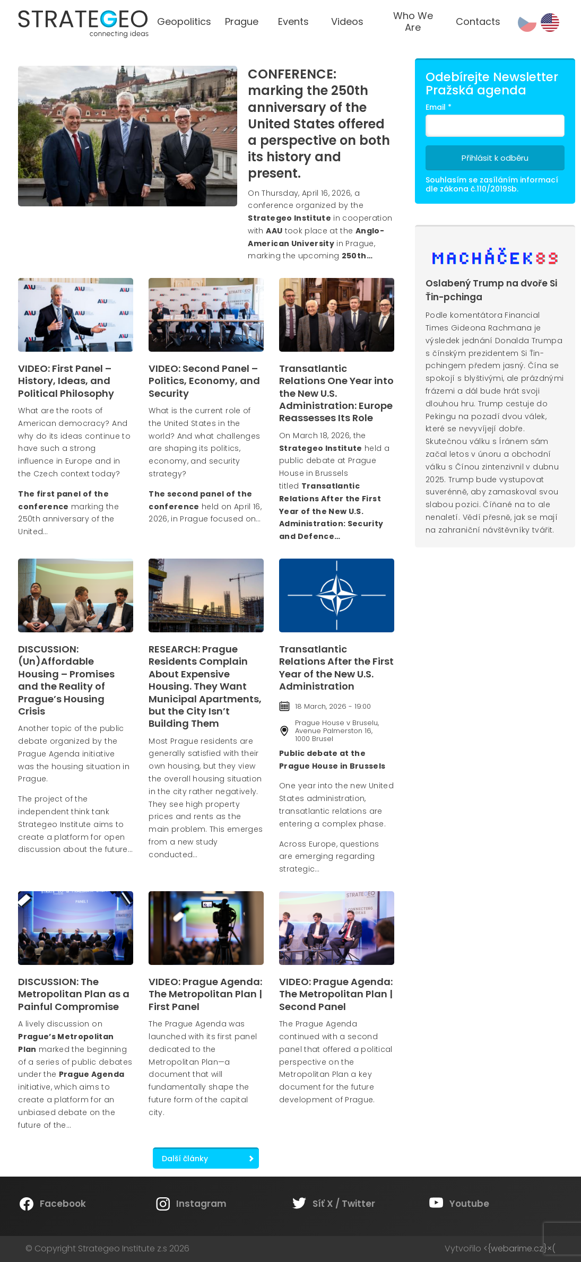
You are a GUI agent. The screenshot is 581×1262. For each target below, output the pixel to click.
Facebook (63, 1203)
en (550, 22)
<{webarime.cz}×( (519, 1248)
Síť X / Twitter (344, 1203)
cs (527, 22)
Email (439, 107)
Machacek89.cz (495, 257)
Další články (185, 1158)
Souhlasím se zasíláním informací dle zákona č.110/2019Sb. (492, 184)
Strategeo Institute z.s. (0, 0)
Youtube (469, 1203)
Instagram (201, 1203)
